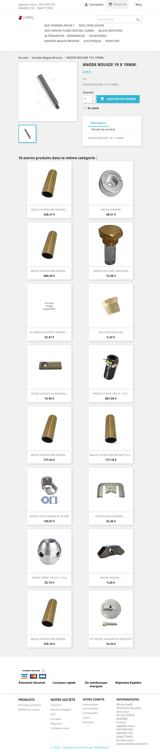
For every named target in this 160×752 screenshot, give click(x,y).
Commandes (90, 713)
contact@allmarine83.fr (132, 744)
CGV (53, 714)
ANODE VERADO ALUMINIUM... (49, 393)
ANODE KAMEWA (111, 209)
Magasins (56, 723)
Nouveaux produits (29, 705)
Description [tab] (98, 123)
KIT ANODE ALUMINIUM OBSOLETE (111, 639)
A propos (56, 719)
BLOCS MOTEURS (110, 31)
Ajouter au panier (118, 99)
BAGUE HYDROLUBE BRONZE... (49, 209)
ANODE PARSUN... (110, 577)
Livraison (56, 705)
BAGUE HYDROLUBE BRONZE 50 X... (111, 455)
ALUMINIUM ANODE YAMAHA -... (49, 332)
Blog (139, 4)
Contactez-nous (60, 728)
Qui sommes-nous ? (59, 25)
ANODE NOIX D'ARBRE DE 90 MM (49, 516)
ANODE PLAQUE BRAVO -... (111, 516)
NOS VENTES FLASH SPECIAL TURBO (69, 31)
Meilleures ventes (29, 709)
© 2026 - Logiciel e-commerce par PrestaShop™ (80, 747)
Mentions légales (61, 709)
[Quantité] (87, 99)
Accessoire (97, 36)
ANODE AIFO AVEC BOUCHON (110, 271)
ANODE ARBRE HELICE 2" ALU (49, 577)
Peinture (112, 41)
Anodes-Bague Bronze (61, 41)
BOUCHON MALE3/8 (111, 332)
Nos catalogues (91, 25)
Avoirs (86, 717)
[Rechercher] (119, 19)
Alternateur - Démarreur (64, 36)
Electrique (92, 41)
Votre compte (93, 699)
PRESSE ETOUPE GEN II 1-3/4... (111, 393)
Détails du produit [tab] (103, 129)
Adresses (88, 722)
